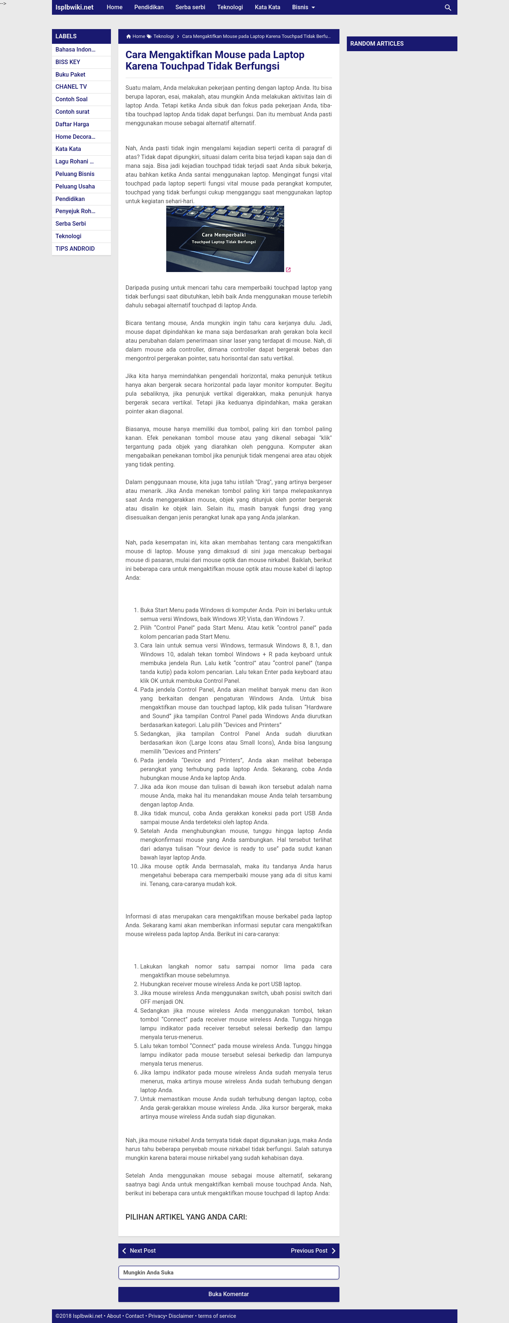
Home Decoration (79, 136)
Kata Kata (267, 7)
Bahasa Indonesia (79, 49)
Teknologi (230, 7)
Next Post (143, 1250)
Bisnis (305, 7)
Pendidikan (149, 7)
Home (115, 7)
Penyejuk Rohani (78, 211)
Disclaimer (181, 1316)
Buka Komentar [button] (229, 1294)
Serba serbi (190, 7)
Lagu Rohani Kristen (82, 161)
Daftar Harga (72, 124)
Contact (134, 1316)
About (114, 1316)
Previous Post (309, 1250)
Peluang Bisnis (75, 173)
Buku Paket (71, 74)
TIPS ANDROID (75, 248)
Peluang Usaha (75, 186)
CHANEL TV (71, 86)
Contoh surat (73, 111)
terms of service (217, 1316)
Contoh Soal (72, 99)
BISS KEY (68, 62)
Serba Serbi (71, 223)
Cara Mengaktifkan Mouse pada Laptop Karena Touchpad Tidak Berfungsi (216, 60)
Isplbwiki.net (75, 7)
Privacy (157, 1316)
